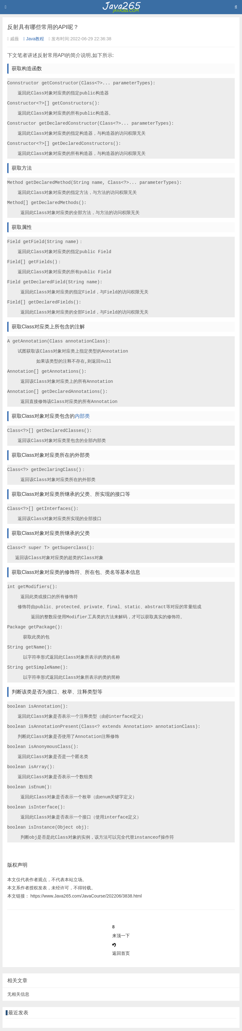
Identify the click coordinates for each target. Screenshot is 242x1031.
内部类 (82, 416)
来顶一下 (121, 935)
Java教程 (33, 38)
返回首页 (121, 953)
